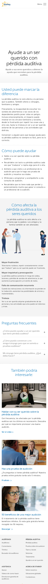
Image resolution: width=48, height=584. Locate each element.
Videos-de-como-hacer (10, 573)
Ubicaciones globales (33, 573)
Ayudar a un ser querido (34, 560)
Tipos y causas (31, 550)
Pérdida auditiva (31, 543)
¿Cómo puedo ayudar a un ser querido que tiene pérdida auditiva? (24, 332)
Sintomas (29, 553)
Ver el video (7, 432)
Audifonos (5, 543)
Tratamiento (30, 557)
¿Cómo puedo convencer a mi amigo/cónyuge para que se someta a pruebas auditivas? (24, 343)
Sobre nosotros (31, 570)
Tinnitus (4, 550)
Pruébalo (6, 480)
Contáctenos (30, 577)
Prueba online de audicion (35, 546)
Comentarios (6, 546)
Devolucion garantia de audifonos (10, 578)
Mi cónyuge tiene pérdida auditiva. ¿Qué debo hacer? (24, 354)
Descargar (6, 529)
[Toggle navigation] (41, 4)
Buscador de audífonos (10, 553)
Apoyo (4, 570)
